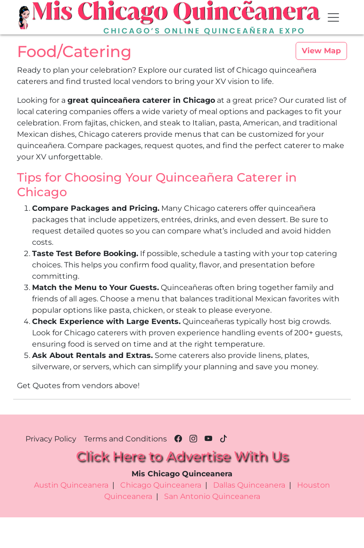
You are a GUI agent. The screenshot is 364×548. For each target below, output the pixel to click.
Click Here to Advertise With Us (182, 456)
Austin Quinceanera (71, 485)
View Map (321, 50)
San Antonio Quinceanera (212, 496)
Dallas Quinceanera (249, 485)
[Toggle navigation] (333, 17)
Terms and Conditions (125, 438)
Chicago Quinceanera (160, 485)
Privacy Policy (50, 438)
